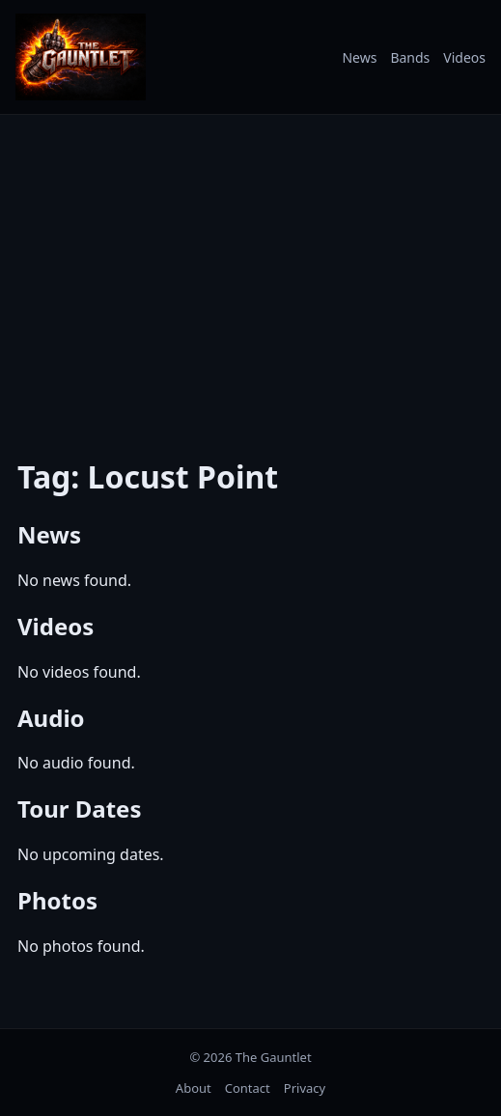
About (193, 1088)
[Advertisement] (250, 273)
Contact (247, 1088)
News (359, 57)
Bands (410, 57)
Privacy (304, 1088)
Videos (464, 57)
